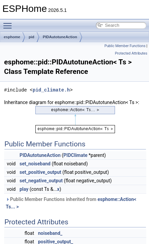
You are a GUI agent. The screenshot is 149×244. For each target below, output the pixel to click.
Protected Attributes (131, 53)
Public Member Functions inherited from (71, 203)
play (23, 189)
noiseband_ (50, 233)
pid (31, 37)
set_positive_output (40, 172)
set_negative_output (41, 180)
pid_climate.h (51, 90)
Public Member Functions (125, 46)
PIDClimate (75, 155)
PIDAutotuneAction (60, 37)
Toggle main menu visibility (9, 22)
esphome (12, 37)
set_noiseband (34, 163)
